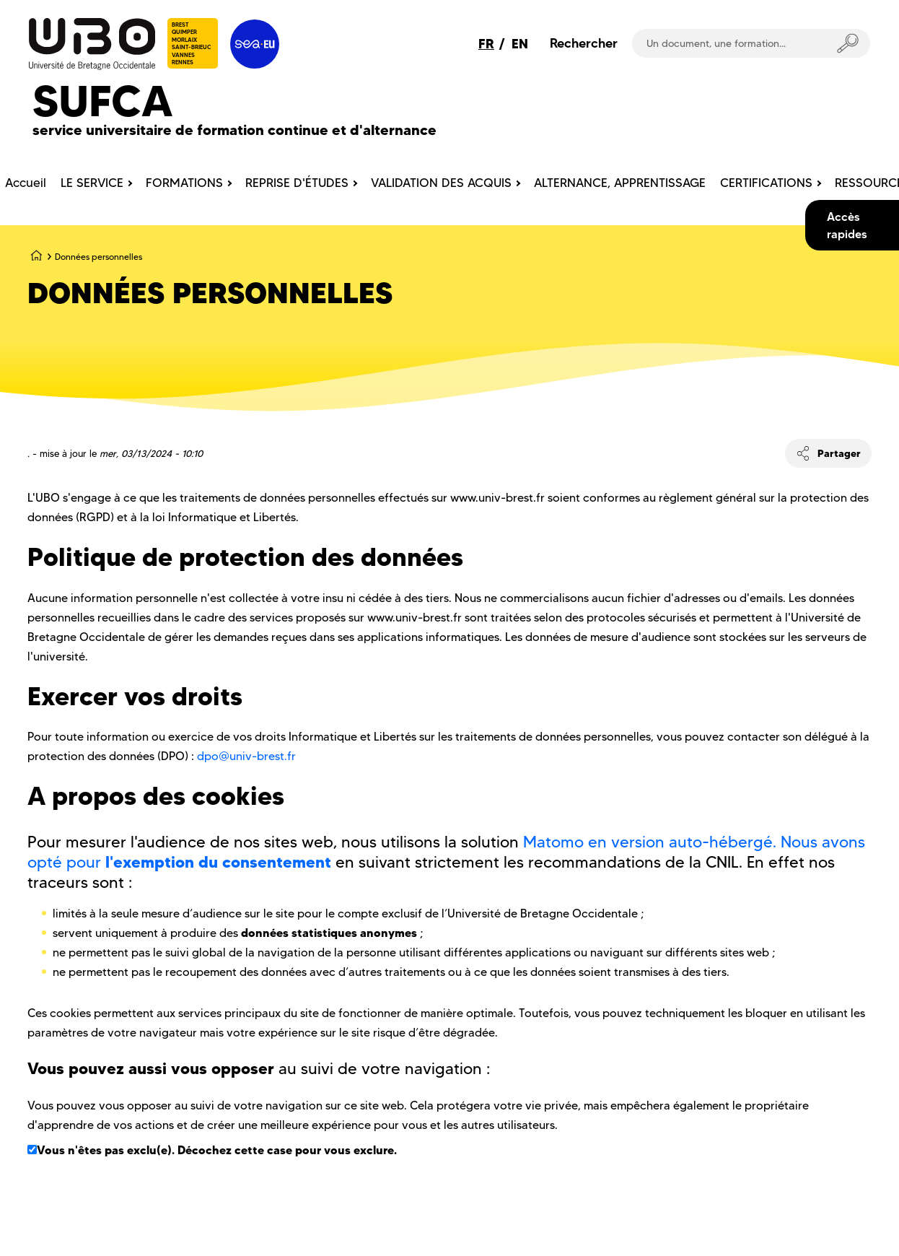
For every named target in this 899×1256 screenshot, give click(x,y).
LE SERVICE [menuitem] (92, 182)
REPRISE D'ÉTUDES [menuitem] (296, 182)
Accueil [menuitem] (25, 182)
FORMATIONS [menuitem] (184, 182)
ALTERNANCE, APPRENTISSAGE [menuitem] (620, 182)
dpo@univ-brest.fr (246, 756)
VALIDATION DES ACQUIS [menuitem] (441, 182)
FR (486, 43)
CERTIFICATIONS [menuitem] (766, 182)
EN (520, 43)
